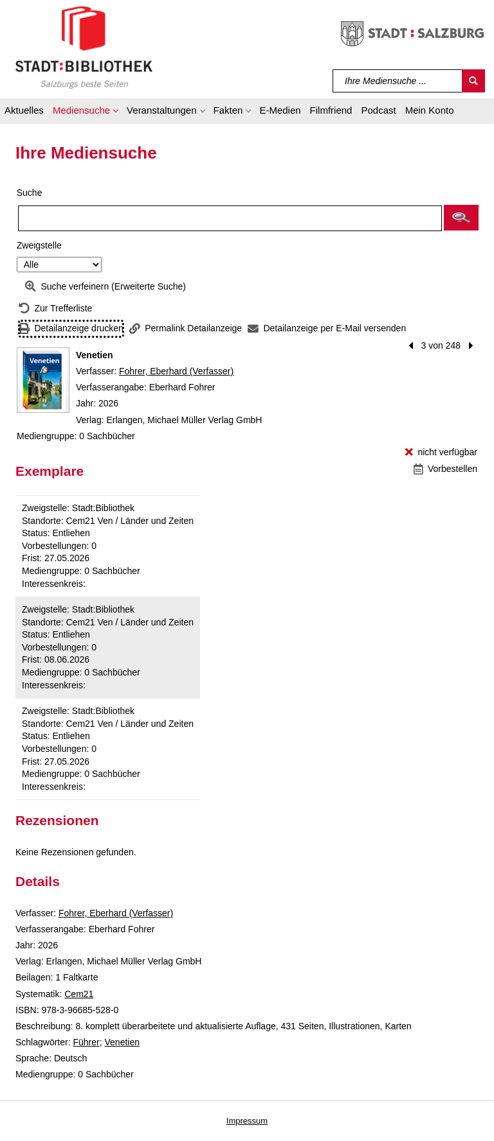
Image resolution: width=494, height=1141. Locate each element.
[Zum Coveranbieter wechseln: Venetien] (43, 380)
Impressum (247, 1121)
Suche (29, 192)
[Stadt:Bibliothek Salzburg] (83, 47)
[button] (85, 112)
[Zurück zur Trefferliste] (55, 308)
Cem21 (78, 994)
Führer (86, 1042)
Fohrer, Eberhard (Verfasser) (176, 371)
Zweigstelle (39, 245)
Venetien (122, 1042)
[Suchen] (473, 80)
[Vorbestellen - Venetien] (445, 469)
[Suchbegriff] (398, 81)
